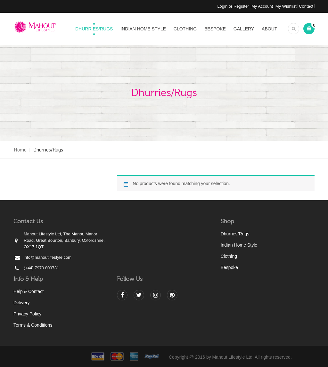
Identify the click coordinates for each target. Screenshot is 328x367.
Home (20, 149)
